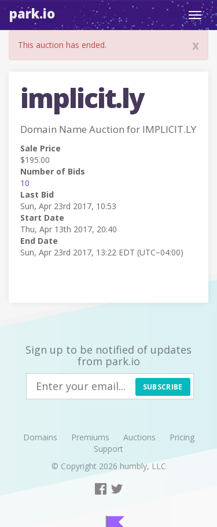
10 (25, 182)
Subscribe (163, 387)
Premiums (90, 437)
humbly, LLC (143, 466)
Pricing (182, 437)
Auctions (139, 437)
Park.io (32, 13)
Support (108, 448)
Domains (40, 437)
